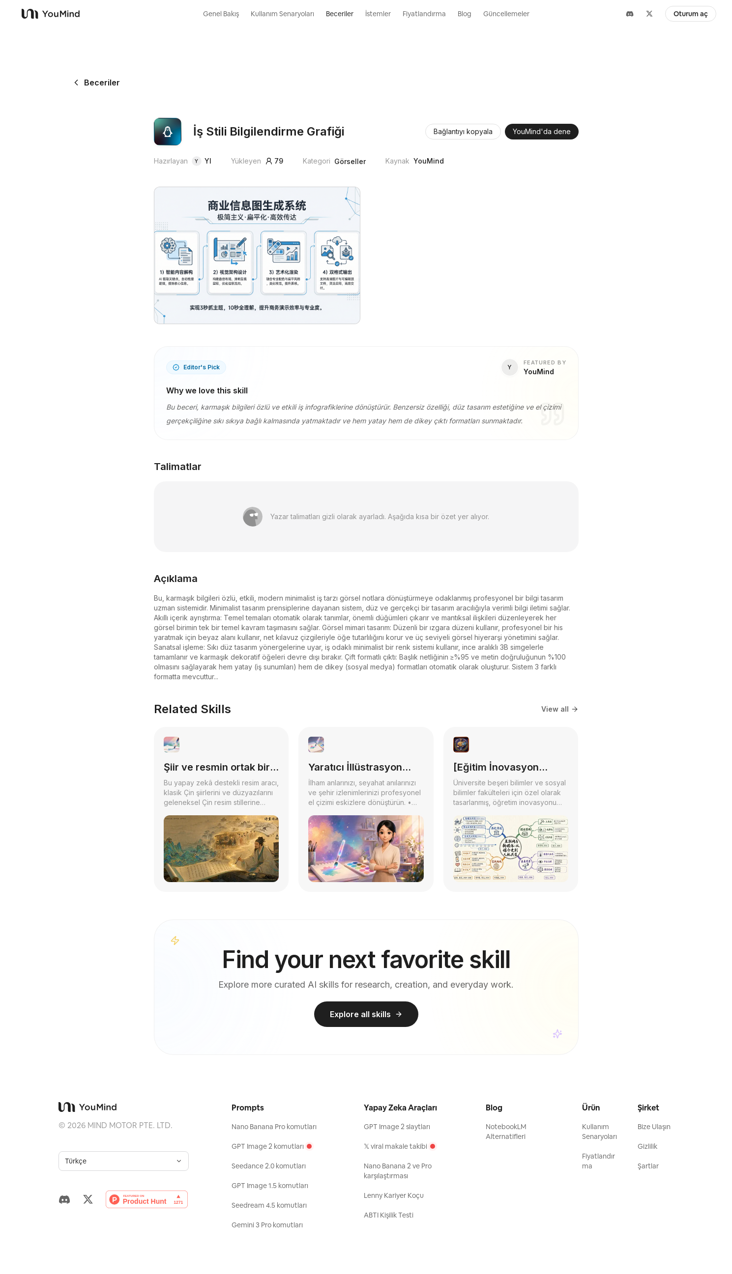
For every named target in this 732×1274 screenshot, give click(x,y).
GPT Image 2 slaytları (397, 1126)
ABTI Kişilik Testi (388, 1215)
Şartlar (648, 1166)
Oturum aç (690, 13)
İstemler (378, 13)
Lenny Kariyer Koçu (394, 1195)
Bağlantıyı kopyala (463, 131)
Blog (464, 13)
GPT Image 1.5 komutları (270, 1185)
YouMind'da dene (542, 131)
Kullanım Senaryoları (282, 13)
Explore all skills (366, 1014)
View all (560, 709)
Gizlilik (647, 1146)
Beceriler (339, 13)
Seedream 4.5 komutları (269, 1205)
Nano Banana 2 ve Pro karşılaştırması (398, 1171)
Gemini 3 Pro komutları (267, 1224)
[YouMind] (86, 14)
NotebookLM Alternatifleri (506, 1131)
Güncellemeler (506, 13)
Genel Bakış (221, 13)
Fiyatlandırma (424, 13)
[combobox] (124, 1161)
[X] (649, 14)
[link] (221, 809)
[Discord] (630, 14)
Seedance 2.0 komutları (269, 1166)
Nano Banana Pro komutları (274, 1126)
